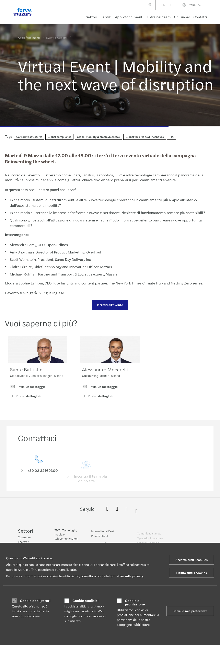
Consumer (24, 538)
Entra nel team (159, 16)
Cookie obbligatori (35, 600)
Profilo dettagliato (26, 397)
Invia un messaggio (28, 388)
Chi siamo (182, 16)
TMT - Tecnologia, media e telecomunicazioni (66, 537)
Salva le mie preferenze (190, 610)
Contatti (200, 16)
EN (163, 4)
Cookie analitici (85, 600)
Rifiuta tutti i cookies (191, 572)
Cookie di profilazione (135, 602)
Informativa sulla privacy (124, 576)
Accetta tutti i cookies (191, 559)
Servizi (106, 16)
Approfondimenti (129, 16)
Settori (91, 16)
